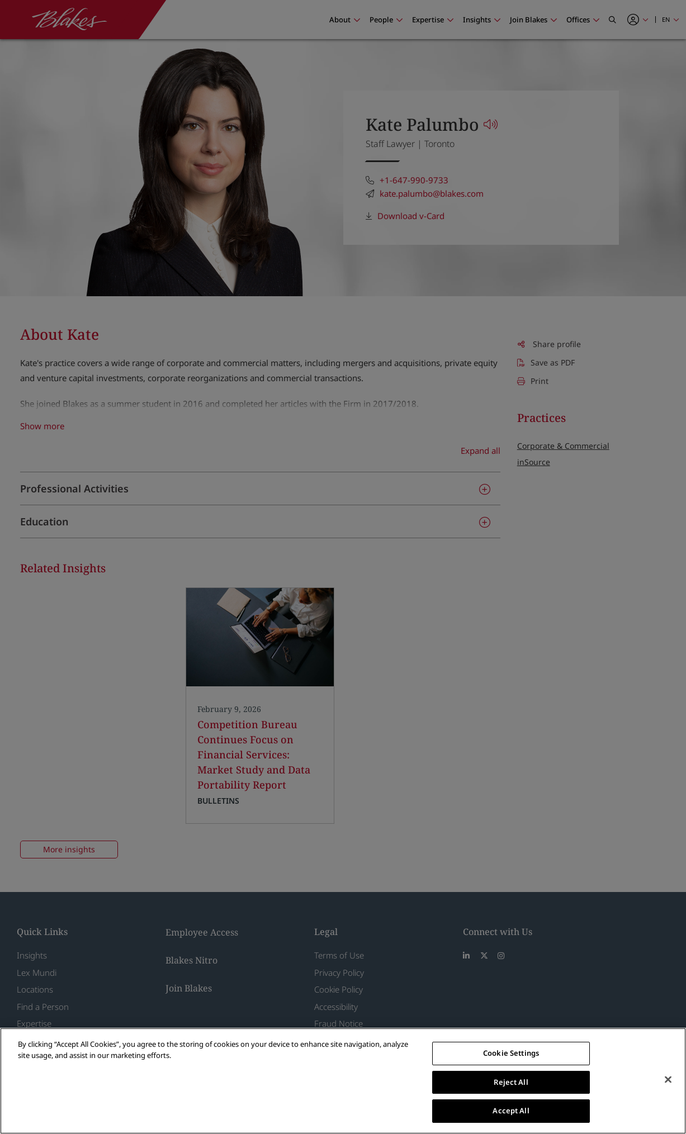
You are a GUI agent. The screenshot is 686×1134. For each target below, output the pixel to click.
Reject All (511, 1082)
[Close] (668, 1079)
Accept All (511, 1110)
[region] (343, 1081)
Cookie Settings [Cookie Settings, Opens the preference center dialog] (511, 1053)
